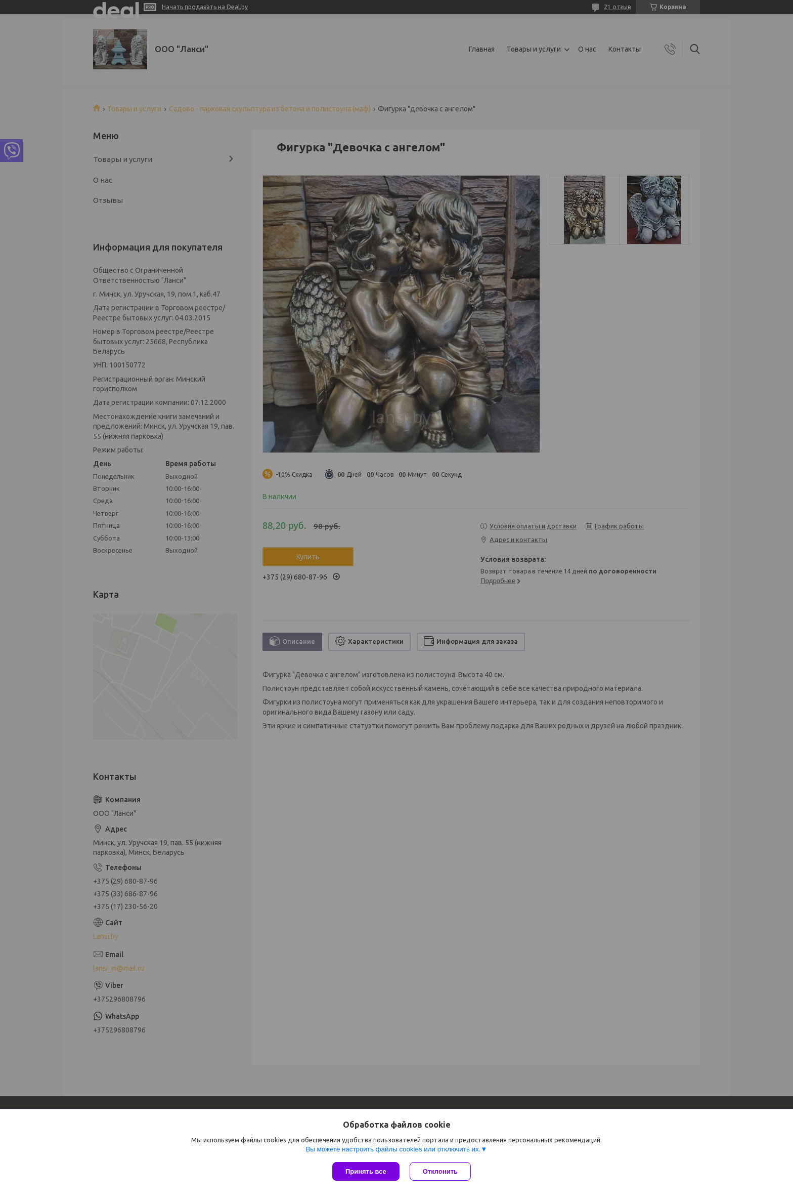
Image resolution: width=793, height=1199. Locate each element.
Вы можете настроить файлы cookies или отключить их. (392, 1149)
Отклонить (440, 1171)
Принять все (365, 1171)
